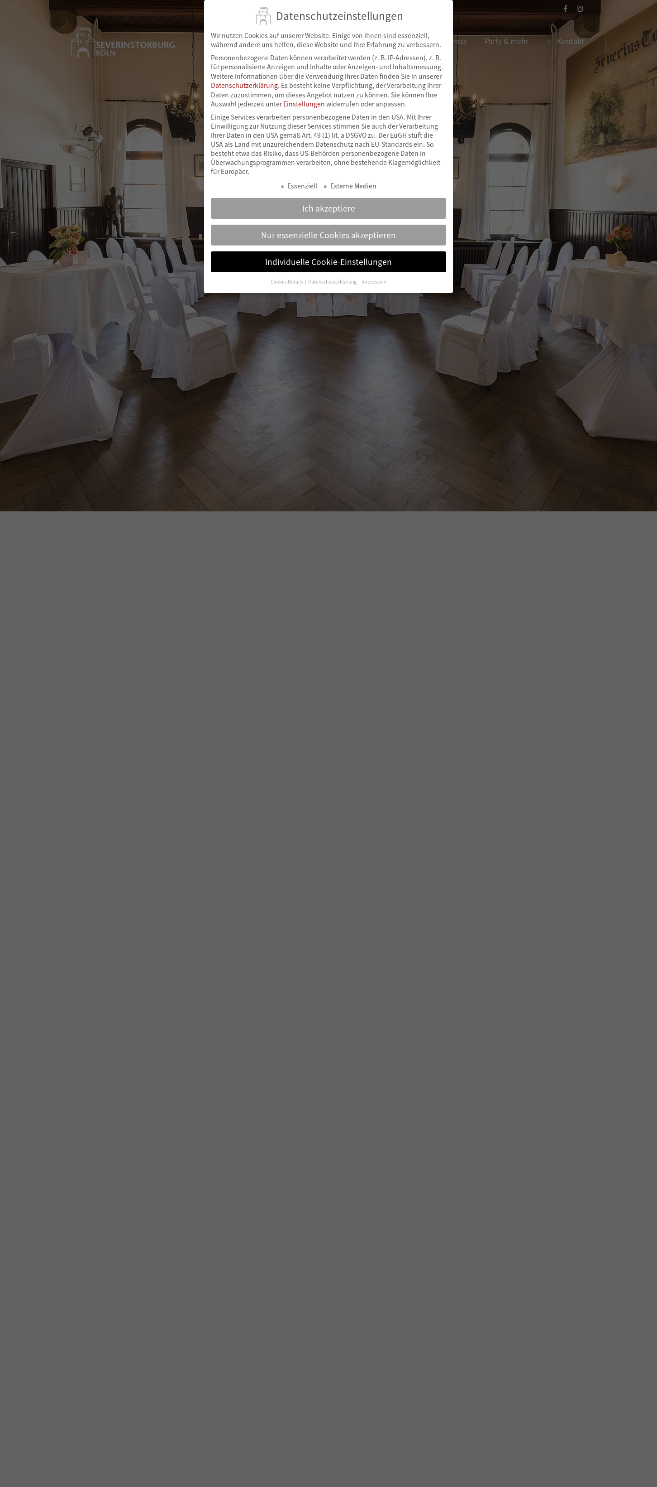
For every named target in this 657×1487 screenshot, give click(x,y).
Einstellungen (304, 92)
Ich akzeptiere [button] (328, 196)
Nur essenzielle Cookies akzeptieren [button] (328, 223)
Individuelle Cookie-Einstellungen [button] (328, 250)
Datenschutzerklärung (244, 73)
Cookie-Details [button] (287, 270)
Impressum (374, 270)
